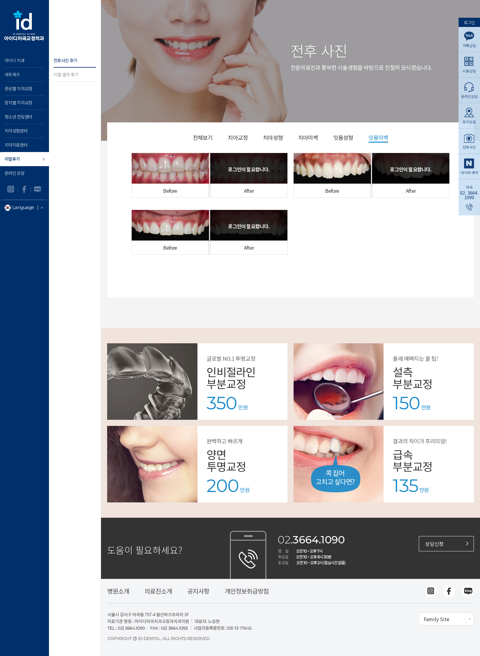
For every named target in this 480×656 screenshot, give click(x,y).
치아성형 (273, 138)
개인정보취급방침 (247, 591)
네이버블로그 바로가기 (37, 189)
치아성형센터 (16, 131)
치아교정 (238, 138)
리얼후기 (12, 159)
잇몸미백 (378, 138)
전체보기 (203, 138)
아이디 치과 (14, 60)
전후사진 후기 (65, 60)
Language (25, 207)
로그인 (469, 21)
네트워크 (12, 74)
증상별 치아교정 (18, 88)
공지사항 (198, 591)
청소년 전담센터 (18, 117)
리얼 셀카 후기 (66, 74)
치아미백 (308, 138)
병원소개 (118, 591)
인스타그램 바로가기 (11, 189)
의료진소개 (158, 591)
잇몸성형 (343, 138)
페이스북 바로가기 (24, 189)
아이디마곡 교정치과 (24, 24)
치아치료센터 (16, 145)
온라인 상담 (14, 173)
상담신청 (434, 543)
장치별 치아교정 (18, 102)
